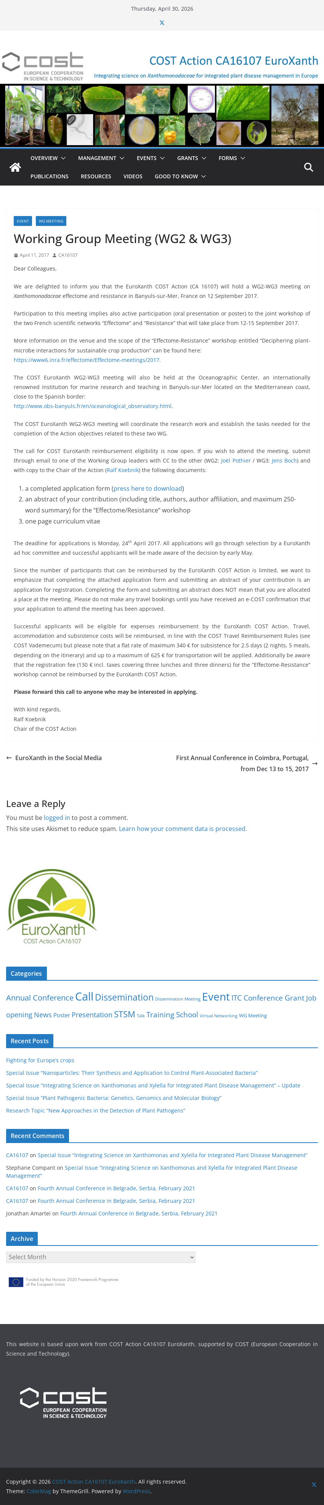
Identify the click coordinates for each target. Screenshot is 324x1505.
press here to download (148, 488)
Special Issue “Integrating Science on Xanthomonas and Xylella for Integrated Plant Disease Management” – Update (153, 1085)
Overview (44, 158)
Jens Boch (284, 460)
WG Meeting (51, 221)
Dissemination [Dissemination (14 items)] (124, 997)
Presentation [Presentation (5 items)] (92, 1014)
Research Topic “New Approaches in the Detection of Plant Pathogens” (95, 1110)
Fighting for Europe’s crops (40, 1060)
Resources (96, 176)
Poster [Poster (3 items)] (61, 1015)
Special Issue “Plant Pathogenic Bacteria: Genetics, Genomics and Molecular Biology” (113, 1098)
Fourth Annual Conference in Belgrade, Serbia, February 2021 (116, 1188)
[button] (62, 158)
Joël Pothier (235, 460)
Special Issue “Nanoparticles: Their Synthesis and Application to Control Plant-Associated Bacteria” (132, 1072)
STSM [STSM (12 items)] (124, 1014)
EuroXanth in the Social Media (54, 758)
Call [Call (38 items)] (84, 996)
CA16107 (68, 255)
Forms (228, 158)
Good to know (176, 176)
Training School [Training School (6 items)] (172, 1014)
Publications (49, 176)
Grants (187, 158)
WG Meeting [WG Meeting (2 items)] (253, 1015)
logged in (57, 817)
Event (23, 221)
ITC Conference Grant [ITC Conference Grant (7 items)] (268, 998)
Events (147, 158)
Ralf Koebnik (123, 470)
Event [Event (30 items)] (216, 996)
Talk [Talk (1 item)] (141, 1015)
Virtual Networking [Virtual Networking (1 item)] (218, 1015)
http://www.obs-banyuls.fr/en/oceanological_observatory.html (93, 406)
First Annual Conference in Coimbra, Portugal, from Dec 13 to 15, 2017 (247, 763)
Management (97, 158)
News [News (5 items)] (43, 1014)
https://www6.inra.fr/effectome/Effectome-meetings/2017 (86, 359)
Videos (133, 176)
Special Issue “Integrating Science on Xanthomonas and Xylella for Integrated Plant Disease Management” (173, 1155)
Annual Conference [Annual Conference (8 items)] (40, 998)
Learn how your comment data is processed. (183, 829)
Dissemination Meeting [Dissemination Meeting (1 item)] (177, 999)
